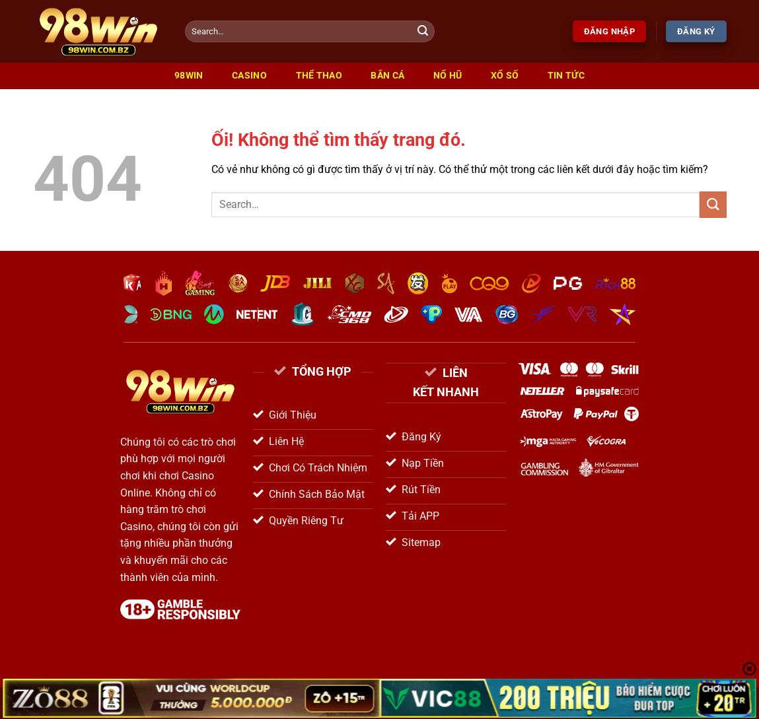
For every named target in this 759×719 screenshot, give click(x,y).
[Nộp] (423, 31)
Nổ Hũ (447, 75)
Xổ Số (505, 75)
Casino (249, 75)
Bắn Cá (387, 75)
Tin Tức (566, 75)
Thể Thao (319, 75)
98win (188, 75)
